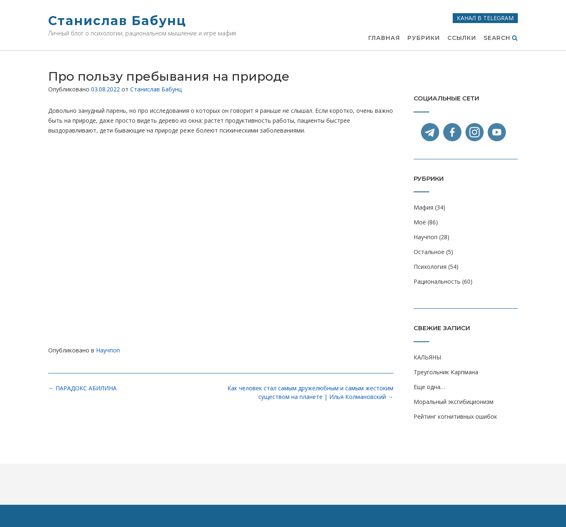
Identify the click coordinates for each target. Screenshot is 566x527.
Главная (384, 38)
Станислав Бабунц (117, 20)
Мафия (423, 207)
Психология (430, 266)
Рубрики (423, 38)
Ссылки (461, 38)
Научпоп (108, 350)
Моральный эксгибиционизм (453, 402)
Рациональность (437, 281)
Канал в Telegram (485, 18)
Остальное (429, 252)
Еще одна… (429, 387)
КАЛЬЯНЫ (427, 357)
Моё (420, 222)
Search (501, 38)
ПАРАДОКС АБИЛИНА (82, 388)
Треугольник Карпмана (446, 372)
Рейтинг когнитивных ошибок (455, 416)
